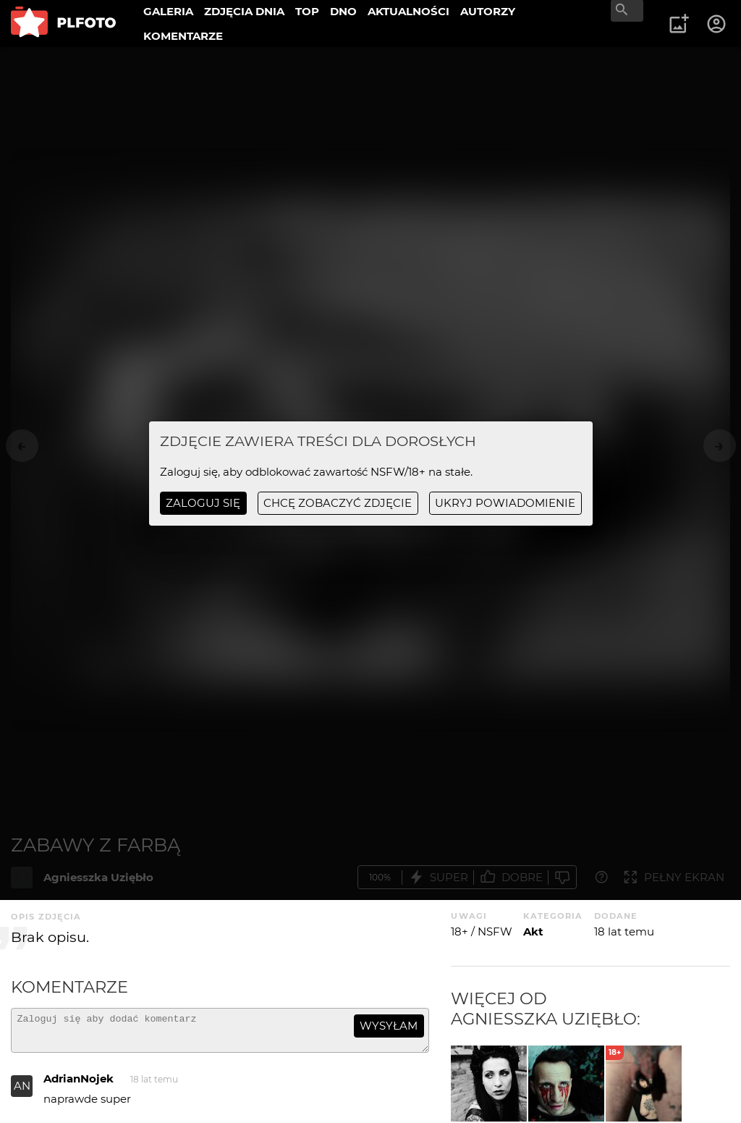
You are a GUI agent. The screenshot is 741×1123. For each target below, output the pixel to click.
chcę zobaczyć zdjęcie (337, 503)
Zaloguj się (203, 503)
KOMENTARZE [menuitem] (183, 36)
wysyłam (389, 1025)
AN (22, 1092)
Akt (533, 931)
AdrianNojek (78, 1085)
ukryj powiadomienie (505, 503)
